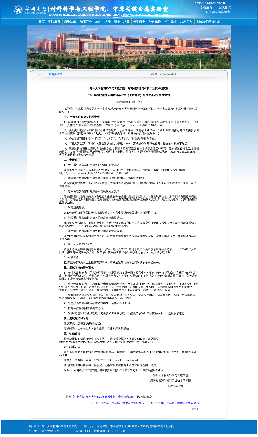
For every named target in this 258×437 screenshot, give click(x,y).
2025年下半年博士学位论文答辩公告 (122, 403)
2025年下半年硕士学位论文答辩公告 (177, 403)
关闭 (195, 409)
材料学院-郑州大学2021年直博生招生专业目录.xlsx (104, 396)
